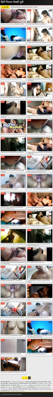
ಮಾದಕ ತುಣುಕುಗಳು (13, 383)
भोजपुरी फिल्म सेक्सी (15, 385)
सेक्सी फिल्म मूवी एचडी (5, 385)
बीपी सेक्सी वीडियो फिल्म (6, 382)
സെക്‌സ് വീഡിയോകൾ (45, 389)
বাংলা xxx (21, 391)
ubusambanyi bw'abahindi (18, 382)
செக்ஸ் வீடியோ (24, 385)
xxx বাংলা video (48, 383)
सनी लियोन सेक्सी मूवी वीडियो (31, 382)
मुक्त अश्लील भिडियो (17, 387)
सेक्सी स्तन (31, 385)
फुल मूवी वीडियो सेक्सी (5, 391)
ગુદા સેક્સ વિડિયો (15, 391)
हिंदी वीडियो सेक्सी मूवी (23, 383)
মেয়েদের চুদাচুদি (4, 389)
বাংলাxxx (24, 387)
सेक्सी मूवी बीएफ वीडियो (23, 389)
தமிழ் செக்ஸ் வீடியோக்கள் (44, 387)
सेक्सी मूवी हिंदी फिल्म (32, 387)
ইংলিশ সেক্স (44, 385)
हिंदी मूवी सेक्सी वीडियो (43, 382)
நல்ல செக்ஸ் (9, 387)
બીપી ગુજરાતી (40, 383)
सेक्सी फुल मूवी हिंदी (13, 389)
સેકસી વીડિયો (37, 385)
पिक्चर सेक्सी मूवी (32, 383)
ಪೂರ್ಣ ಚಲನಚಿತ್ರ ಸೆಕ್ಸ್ (33, 389)
